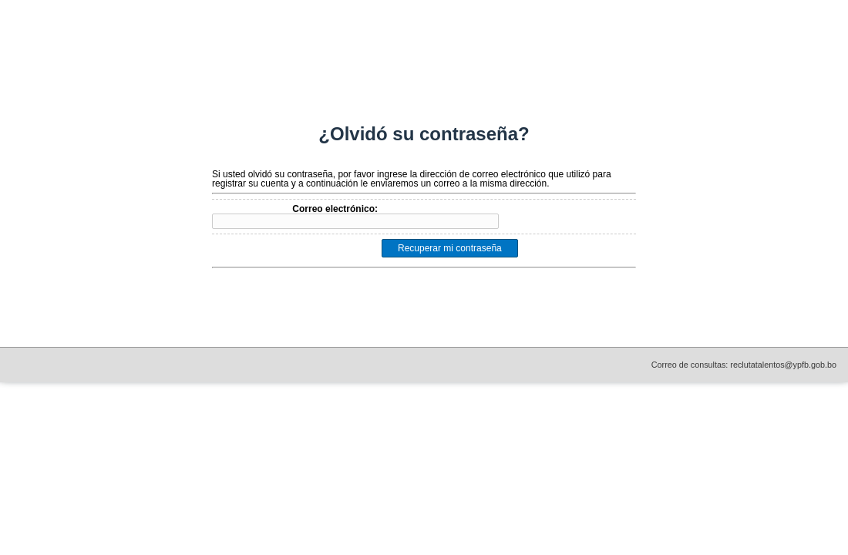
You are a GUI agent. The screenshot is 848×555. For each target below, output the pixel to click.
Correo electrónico (333, 209)
